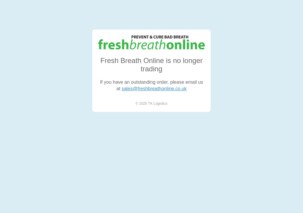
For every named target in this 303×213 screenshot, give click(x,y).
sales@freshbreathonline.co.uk (154, 88)
